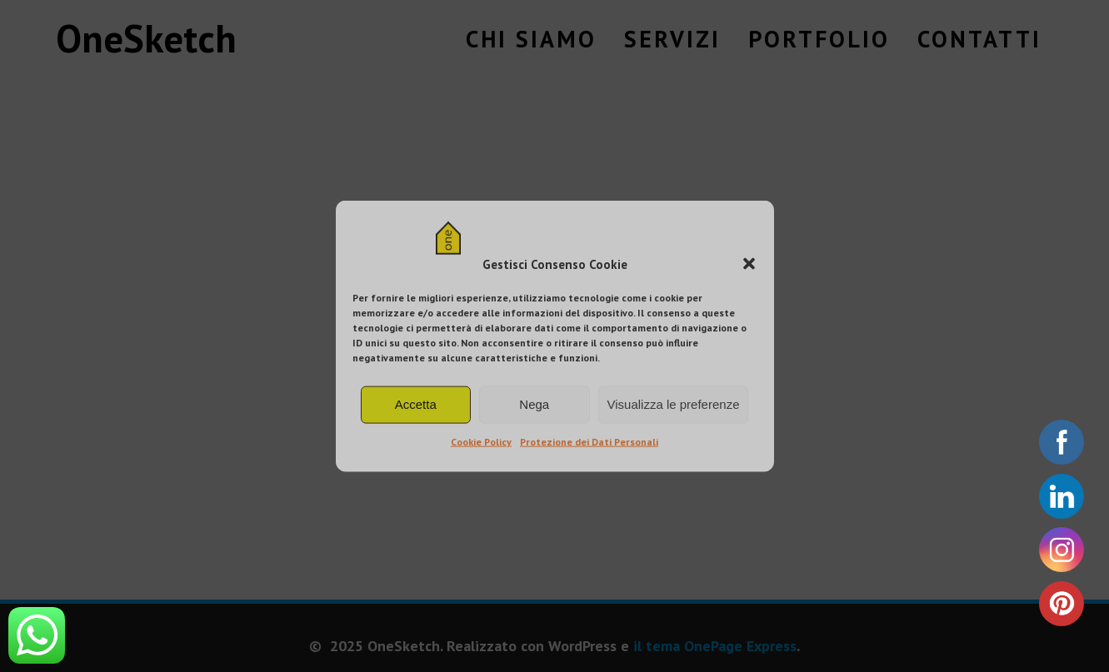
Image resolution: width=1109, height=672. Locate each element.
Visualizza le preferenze (673, 404)
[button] (749, 264)
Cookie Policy (481, 442)
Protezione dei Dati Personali (589, 442)
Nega (534, 404)
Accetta (416, 404)
